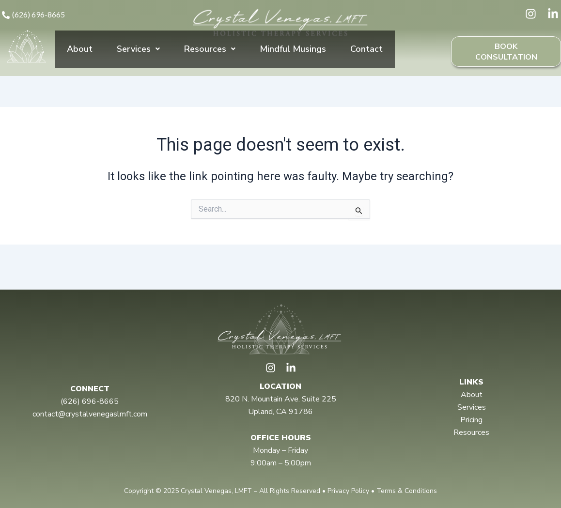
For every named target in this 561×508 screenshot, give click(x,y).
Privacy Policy (348, 490)
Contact (366, 56)
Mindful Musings (293, 56)
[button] (138, 56)
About (80, 56)
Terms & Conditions (406, 490)
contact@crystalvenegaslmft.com (89, 414)
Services (138, 56)
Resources (209, 56)
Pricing (471, 420)
